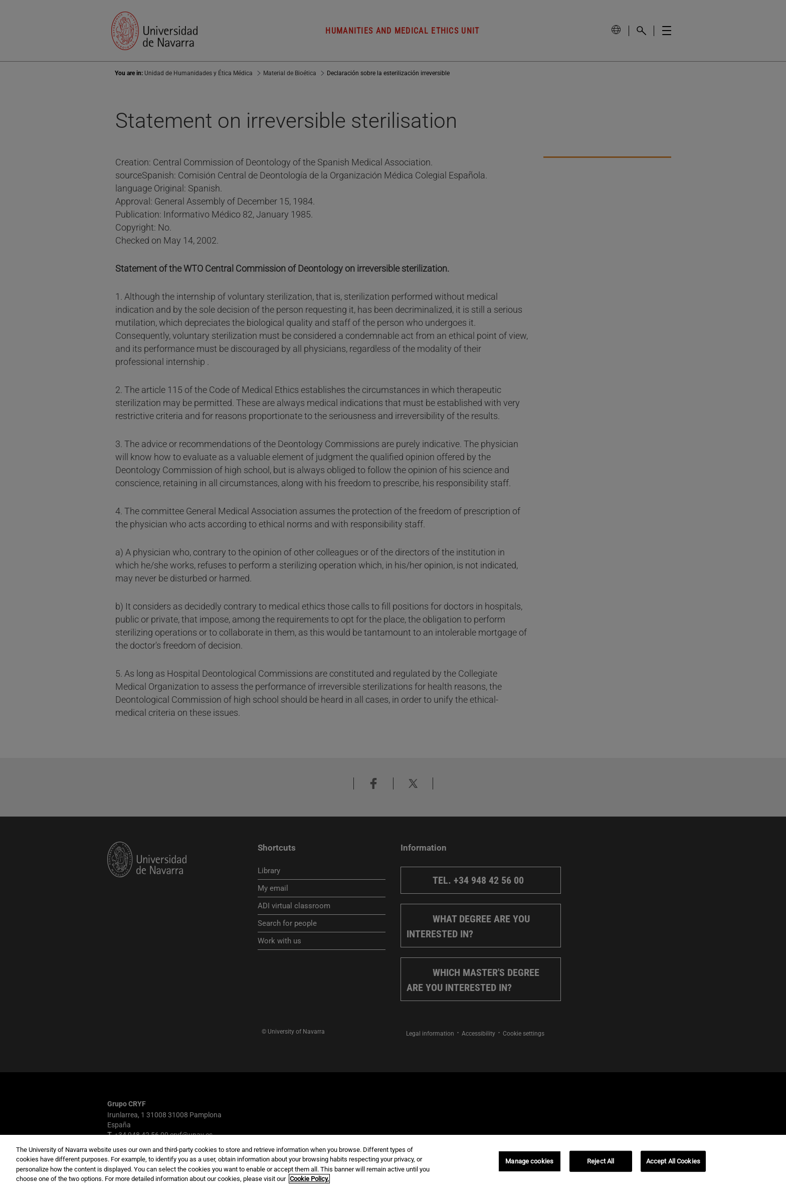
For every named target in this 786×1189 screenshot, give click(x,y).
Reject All (600, 1161)
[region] (393, 1162)
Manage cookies (529, 1161)
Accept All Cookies (673, 1161)
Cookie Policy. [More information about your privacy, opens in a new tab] (309, 1178)
